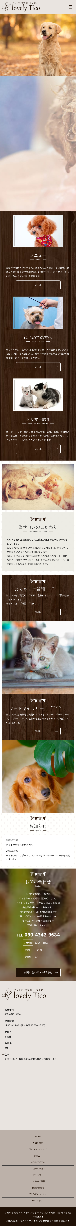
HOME (38, 1136)
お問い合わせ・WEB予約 (38, 972)
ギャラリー (38, 1174)
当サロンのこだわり (38, 1149)
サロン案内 (38, 1142)
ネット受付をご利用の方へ (19, 844)
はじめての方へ (38, 1162)
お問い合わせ (38, 1187)
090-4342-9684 (12, 1014)
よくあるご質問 (38, 1181)
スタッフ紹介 (38, 1168)
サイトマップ (38, 1200)
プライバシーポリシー (38, 1194)
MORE (38, 285)
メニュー (38, 1155)
